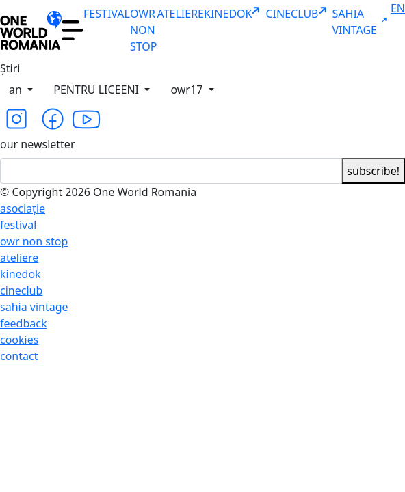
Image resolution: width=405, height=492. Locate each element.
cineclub (21, 290)
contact (19, 356)
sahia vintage (34, 306)
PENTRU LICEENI (97, 89)
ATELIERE (180, 13)
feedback (23, 323)
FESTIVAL (106, 13)
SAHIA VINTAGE (361, 22)
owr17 (187, 89)
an (17, 89)
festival (18, 224)
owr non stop (34, 241)
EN (398, 8)
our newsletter (37, 144)
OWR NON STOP (143, 30)
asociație (22, 208)
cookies (19, 339)
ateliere (19, 257)
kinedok (20, 274)
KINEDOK (234, 13)
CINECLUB (298, 13)
